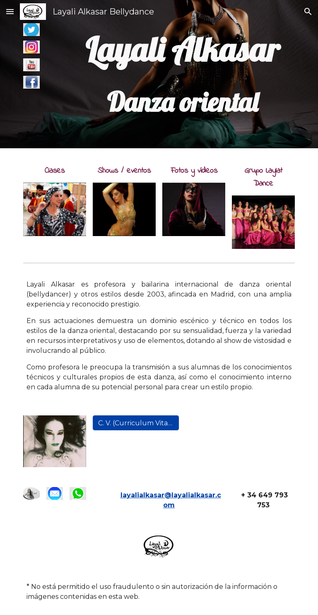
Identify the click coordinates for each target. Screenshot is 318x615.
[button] (10, 11)
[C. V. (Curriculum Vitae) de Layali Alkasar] (135, 423)
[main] (182, 74)
